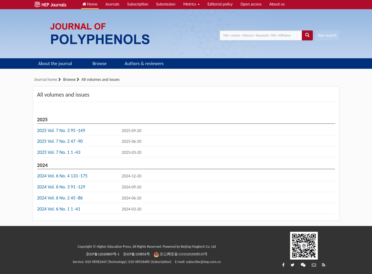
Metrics (191, 4)
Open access (251, 4)
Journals (112, 4)
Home (90, 4)
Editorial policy (220, 4)
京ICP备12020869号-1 (102, 254)
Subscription (137, 4)
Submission (165, 4)
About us (277, 4)
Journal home (45, 79)
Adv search (327, 35)
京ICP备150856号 (136, 254)
